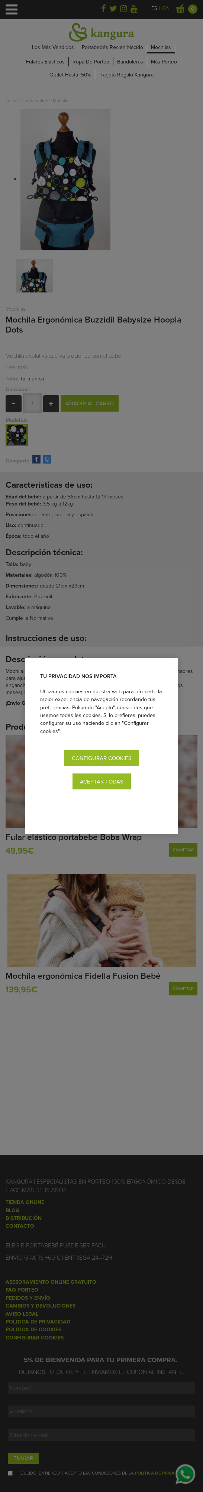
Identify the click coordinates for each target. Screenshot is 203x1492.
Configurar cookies (102, 758)
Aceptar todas (101, 781)
